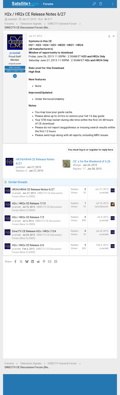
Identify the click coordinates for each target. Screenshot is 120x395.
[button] (8, 4)
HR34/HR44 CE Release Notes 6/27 (33, 189)
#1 (113, 36)
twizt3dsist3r (101, 206)
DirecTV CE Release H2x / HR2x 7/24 (34, 231)
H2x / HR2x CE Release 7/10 (29, 203)
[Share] (109, 36)
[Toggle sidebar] (112, 4)
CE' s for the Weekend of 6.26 (91, 161)
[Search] (107, 4)
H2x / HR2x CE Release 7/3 (28, 217)
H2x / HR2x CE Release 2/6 (28, 245)
